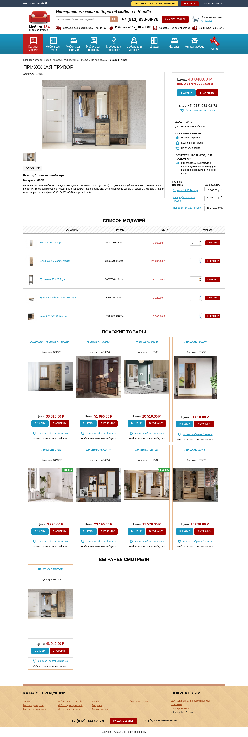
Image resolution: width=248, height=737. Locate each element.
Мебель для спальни (74, 42)
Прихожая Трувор (50, 569)
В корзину (207, 92)
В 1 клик (186, 92)
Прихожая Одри (147, 342)
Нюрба (40, 3)
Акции (215, 42)
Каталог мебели (33, 42)
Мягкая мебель (194, 41)
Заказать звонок (175, 19)
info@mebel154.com (182, 712)
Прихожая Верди (98, 342)
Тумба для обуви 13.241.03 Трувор (59, 297)
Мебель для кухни (53, 42)
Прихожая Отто (50, 450)
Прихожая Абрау (146, 450)
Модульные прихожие (93, 60)
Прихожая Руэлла (195, 342)
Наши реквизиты (213, 3)
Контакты (189, 3)
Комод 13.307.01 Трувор (53, 316)
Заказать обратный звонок (200, 110)
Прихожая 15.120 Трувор (187, 207)
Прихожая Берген (195, 450)
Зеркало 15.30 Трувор (185, 190)
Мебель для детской (134, 42)
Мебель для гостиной (94, 42)
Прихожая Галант (98, 450)
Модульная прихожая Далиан (50, 342)
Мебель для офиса (137, 701)
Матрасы (174, 41)
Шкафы (154, 41)
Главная (27, 60)
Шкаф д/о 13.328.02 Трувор (184, 199)
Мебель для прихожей (114, 42)
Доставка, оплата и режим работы (155, 3)
